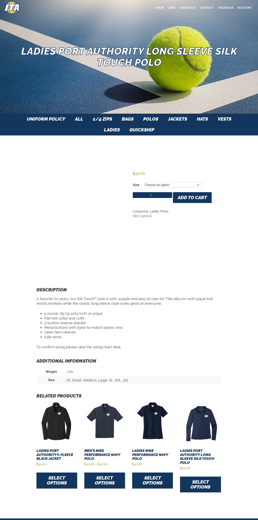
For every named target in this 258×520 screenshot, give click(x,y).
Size (136, 185)
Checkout (187, 7)
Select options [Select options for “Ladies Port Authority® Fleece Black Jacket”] (57, 480)
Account (244, 7)
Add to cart (192, 197)
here (117, 347)
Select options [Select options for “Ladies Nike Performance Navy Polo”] (152, 480)
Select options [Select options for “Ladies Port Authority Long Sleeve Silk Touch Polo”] (200, 484)
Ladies (154, 211)
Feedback (225, 7)
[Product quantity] (152, 195)
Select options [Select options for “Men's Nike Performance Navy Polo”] (105, 480)
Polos (164, 211)
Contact (207, 7)
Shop (159, 7)
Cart (171, 7)
